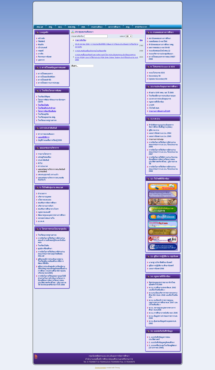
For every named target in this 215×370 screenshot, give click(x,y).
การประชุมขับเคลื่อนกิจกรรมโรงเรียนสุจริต (90, 51)
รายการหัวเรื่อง (80, 40)
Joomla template (100, 367)
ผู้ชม (141, 40)
